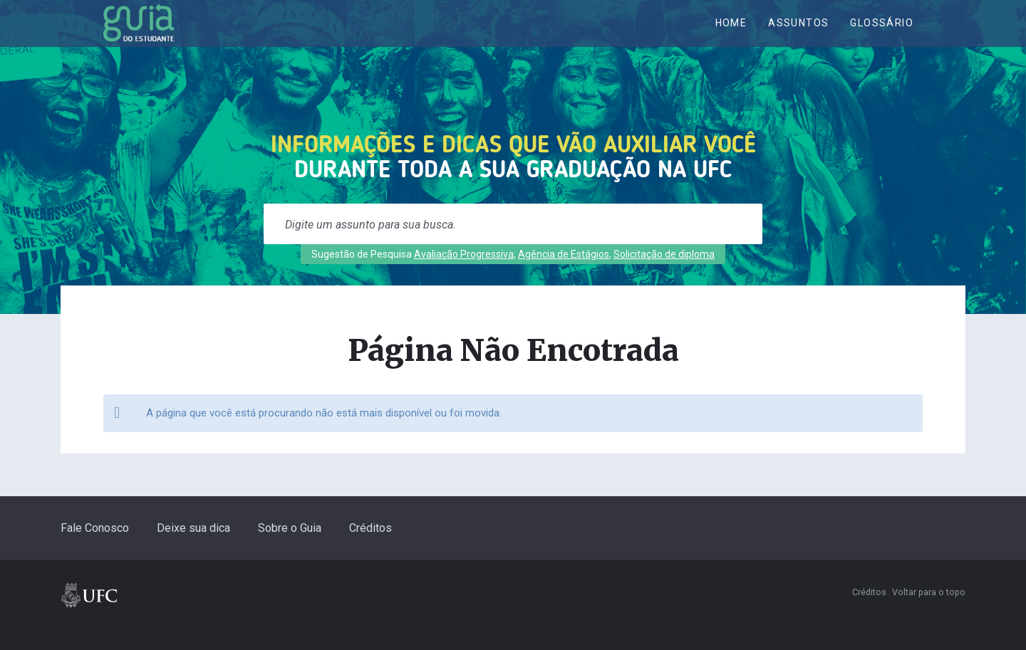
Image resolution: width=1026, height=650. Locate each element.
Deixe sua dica (193, 548)
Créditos (370, 548)
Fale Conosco (95, 548)
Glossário (881, 33)
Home (731, 33)
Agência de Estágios (563, 274)
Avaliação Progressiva (464, 274)
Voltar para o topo (928, 612)
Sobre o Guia (289, 548)
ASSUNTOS (798, 33)
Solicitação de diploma (664, 274)
